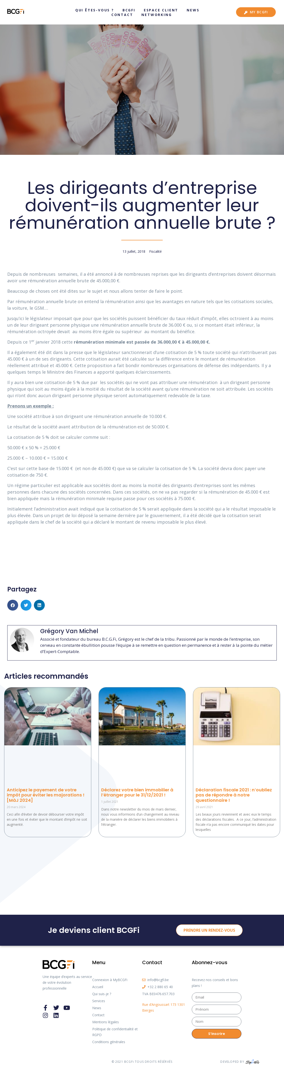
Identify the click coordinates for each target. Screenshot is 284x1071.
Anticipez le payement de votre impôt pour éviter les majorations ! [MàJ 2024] (45, 795)
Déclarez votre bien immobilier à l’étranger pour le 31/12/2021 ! (137, 792)
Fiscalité (155, 251)
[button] (12, 605)
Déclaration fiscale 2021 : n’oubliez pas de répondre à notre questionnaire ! (234, 795)
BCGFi (129, 10)
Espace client (161, 10)
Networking (156, 14)
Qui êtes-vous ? (94, 10)
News (193, 10)
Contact (122, 14)
